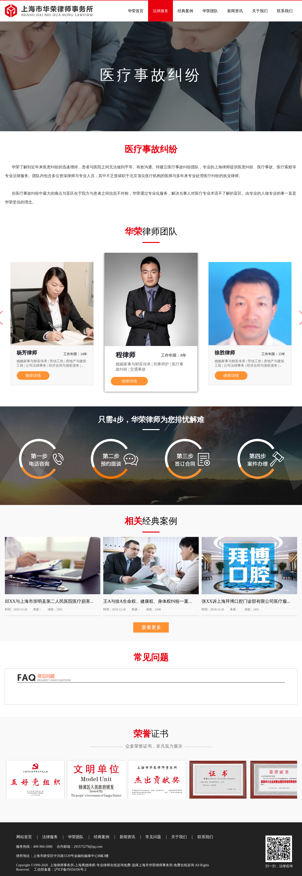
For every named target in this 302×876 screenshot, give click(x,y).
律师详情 (33, 375)
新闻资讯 (127, 837)
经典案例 (101, 837)
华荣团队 (76, 837)
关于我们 (179, 837)
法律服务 (50, 837)
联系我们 (205, 837)
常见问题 (153, 837)
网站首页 (24, 837)
